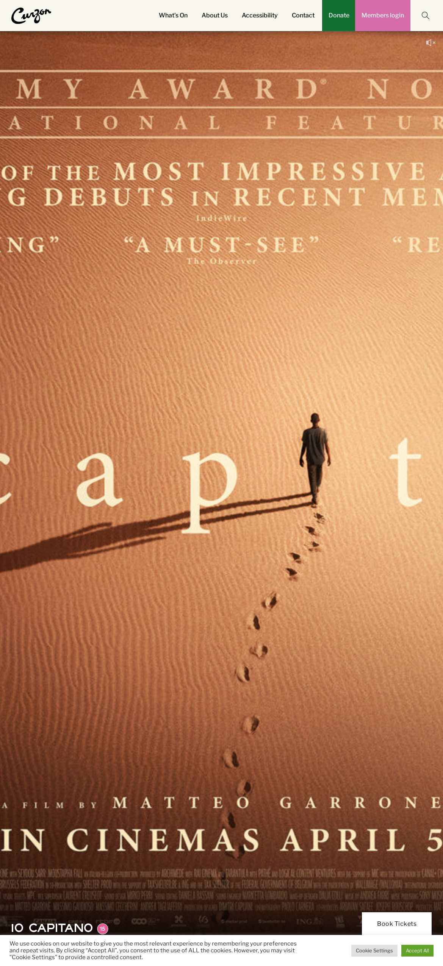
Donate (339, 15)
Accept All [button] (417, 950)
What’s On (173, 15)
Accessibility (260, 15)
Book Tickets (396, 923)
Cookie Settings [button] (374, 950)
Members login (383, 15)
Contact (303, 15)
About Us (215, 15)
